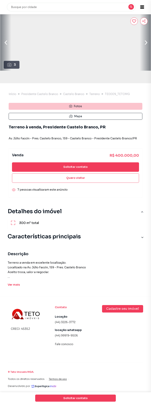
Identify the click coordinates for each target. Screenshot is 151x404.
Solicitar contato (75, 167)
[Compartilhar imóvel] (144, 21)
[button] (141, 7)
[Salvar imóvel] (134, 21)
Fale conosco (64, 344)
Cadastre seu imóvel (122, 309)
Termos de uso (58, 378)
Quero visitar (75, 178)
